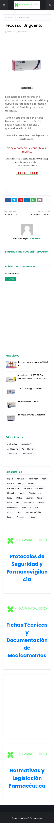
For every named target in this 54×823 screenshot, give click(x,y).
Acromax (20, 479)
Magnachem (22, 517)
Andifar (22, 493)
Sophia (10, 479)
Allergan (21, 483)
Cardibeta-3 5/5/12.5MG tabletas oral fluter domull (32, 377)
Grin (19, 512)
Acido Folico (12, 453)
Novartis (29, 498)
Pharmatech (33, 479)
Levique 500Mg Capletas (31, 414)
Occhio (39, 498)
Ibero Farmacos (13, 488)
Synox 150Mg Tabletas (30, 388)
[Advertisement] (27, 707)
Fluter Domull (12, 507)
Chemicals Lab (29, 502)
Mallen (19, 498)
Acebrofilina (12, 444)
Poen (44, 479)
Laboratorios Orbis (33, 512)
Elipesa (31, 483)
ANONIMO (11, 31)
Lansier (10, 517)
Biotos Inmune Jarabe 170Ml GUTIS (33, 364)
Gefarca (10, 483)
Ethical (41, 502)
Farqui (10, 498)
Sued (33, 517)
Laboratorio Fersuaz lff (33, 488)
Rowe (9, 502)
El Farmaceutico (35, 818)
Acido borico (26, 453)
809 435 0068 (27, 173)
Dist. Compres (35, 493)
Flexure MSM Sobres (28, 401)
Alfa (17, 502)
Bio (36, 507)
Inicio (7, 17)
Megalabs (11, 493)
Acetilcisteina (12, 449)
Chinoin (10, 512)
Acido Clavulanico (29, 449)
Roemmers (26, 507)
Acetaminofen (27, 444)
